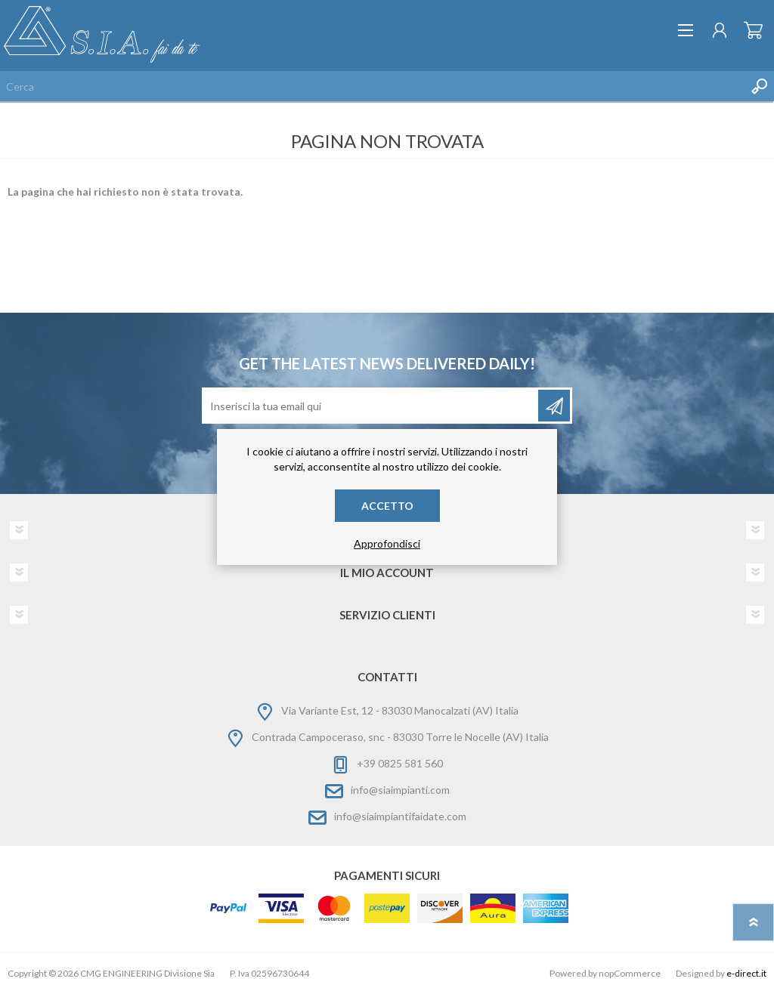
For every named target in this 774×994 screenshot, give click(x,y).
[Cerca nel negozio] (372, 86)
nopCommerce (630, 973)
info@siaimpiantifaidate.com (400, 816)
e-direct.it (746, 973)
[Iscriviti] (371, 405)
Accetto (387, 505)
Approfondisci (387, 543)
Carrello (753, 30)
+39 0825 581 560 (400, 763)
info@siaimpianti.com (400, 789)
